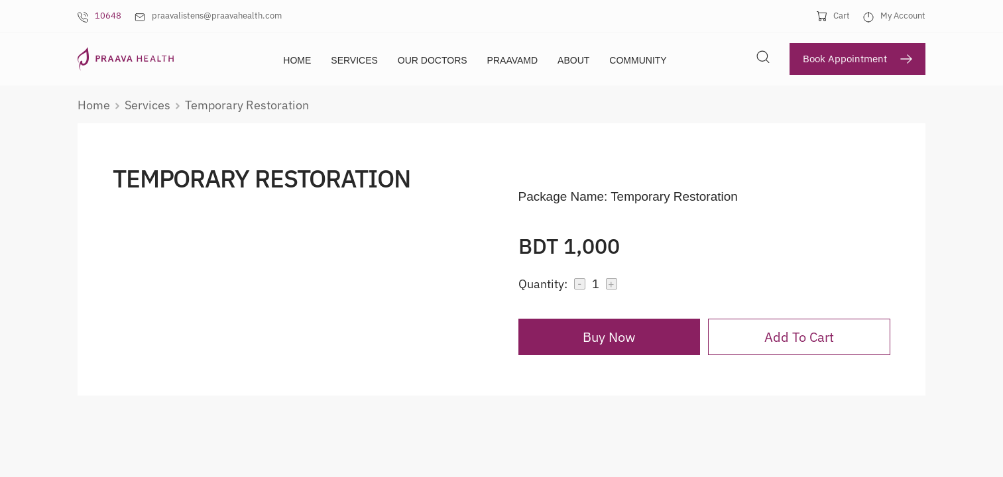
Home (297, 60)
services (147, 105)
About (573, 60)
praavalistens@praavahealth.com (217, 15)
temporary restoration (247, 105)
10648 (108, 15)
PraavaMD (512, 60)
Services (354, 60)
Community (637, 60)
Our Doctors (432, 60)
